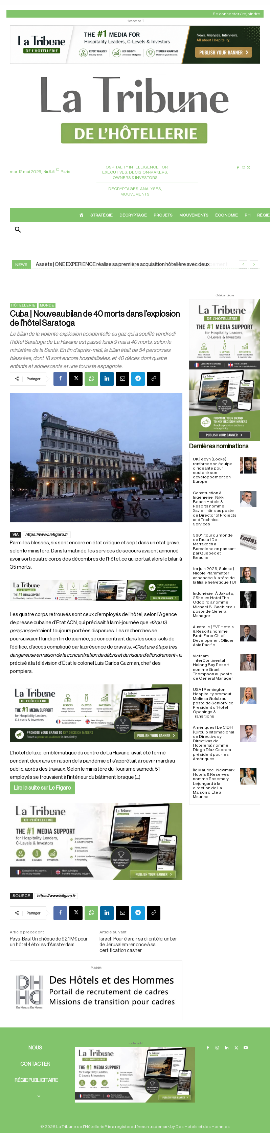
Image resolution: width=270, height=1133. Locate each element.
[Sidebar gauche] (96, 841)
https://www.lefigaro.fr (46, 534)
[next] (254, 264)
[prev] (243, 264)
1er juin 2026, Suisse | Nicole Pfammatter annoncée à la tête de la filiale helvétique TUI (214, 575)
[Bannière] (96, 606)
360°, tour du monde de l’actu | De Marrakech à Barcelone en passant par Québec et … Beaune (214, 546)
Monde (47, 305)
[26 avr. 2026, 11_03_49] (96, 713)
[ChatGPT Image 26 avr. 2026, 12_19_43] (135, 63)
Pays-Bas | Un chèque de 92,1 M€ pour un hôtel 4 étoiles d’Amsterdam (49, 942)
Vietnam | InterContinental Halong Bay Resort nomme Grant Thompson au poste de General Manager (213, 667)
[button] (18, 230)
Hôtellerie (23, 305)
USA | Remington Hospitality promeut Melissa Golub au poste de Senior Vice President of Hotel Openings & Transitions (213, 702)
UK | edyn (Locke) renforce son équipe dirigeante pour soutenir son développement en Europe (212, 470)
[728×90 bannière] (135, 1075)
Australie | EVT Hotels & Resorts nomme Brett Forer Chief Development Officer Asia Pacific (213, 636)
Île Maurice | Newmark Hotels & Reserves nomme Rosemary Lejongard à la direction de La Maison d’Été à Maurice (213, 783)
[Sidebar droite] (224, 370)
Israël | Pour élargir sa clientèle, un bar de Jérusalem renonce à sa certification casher (138, 945)
